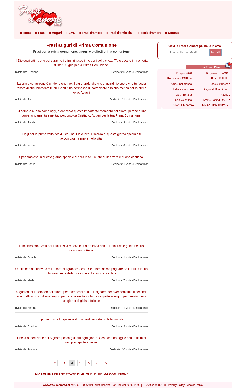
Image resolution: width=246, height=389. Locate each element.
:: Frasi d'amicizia (119, 33)
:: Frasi (40, 33)
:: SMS (70, 33)
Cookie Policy (195, 385)
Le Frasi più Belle (217, 78)
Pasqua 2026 (184, 73)
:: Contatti (172, 33)
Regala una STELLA (179, 78)
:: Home (25, 33)
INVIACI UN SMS (181, 105)
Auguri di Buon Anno (216, 89)
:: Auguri (55, 33)
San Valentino (183, 100)
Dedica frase (140, 72)
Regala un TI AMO (217, 73)
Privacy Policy (176, 385)
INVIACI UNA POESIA (215, 105)
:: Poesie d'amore (148, 33)
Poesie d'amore (219, 84)
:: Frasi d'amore (90, 33)
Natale (224, 94)
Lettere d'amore (182, 89)
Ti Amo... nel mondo (180, 84)
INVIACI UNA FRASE (215, 100)
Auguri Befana (183, 94)
